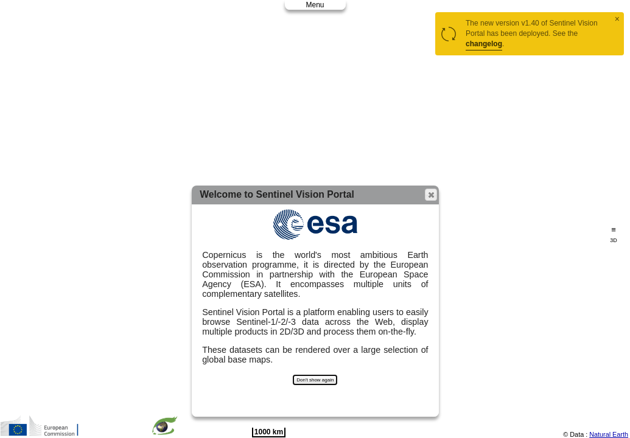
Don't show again (315, 380)
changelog (484, 44)
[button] (431, 195)
